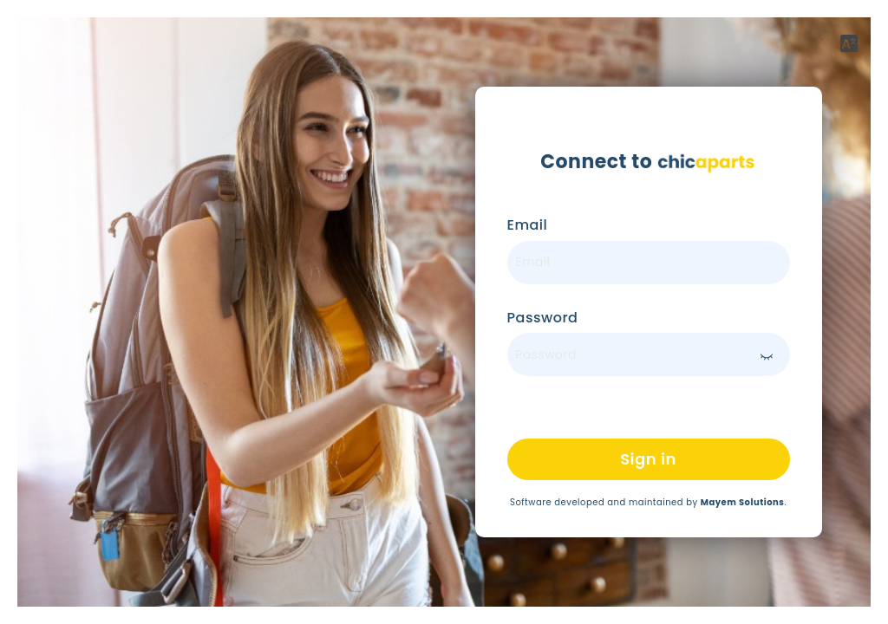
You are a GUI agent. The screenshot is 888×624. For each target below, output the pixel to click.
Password (542, 318)
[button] (849, 43)
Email (527, 225)
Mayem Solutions (743, 502)
